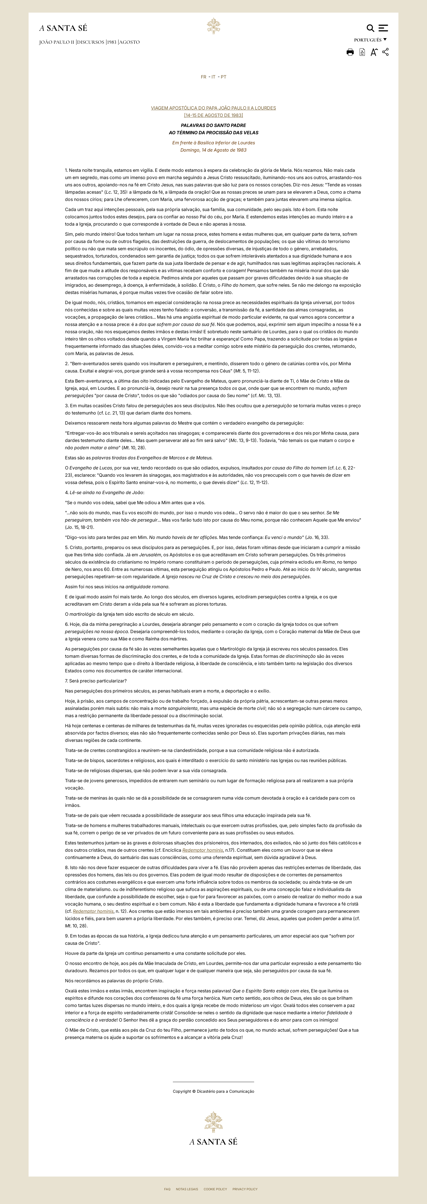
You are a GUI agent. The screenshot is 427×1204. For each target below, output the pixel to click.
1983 (112, 42)
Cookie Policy (215, 1189)
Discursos (91, 42)
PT (223, 77)
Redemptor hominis (202, 850)
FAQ (167, 1189)
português (368, 41)
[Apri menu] (382, 28)
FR (203, 77)
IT (213, 77)
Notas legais (187, 1189)
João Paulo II (57, 42)
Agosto (129, 42)
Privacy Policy (245, 1189)
